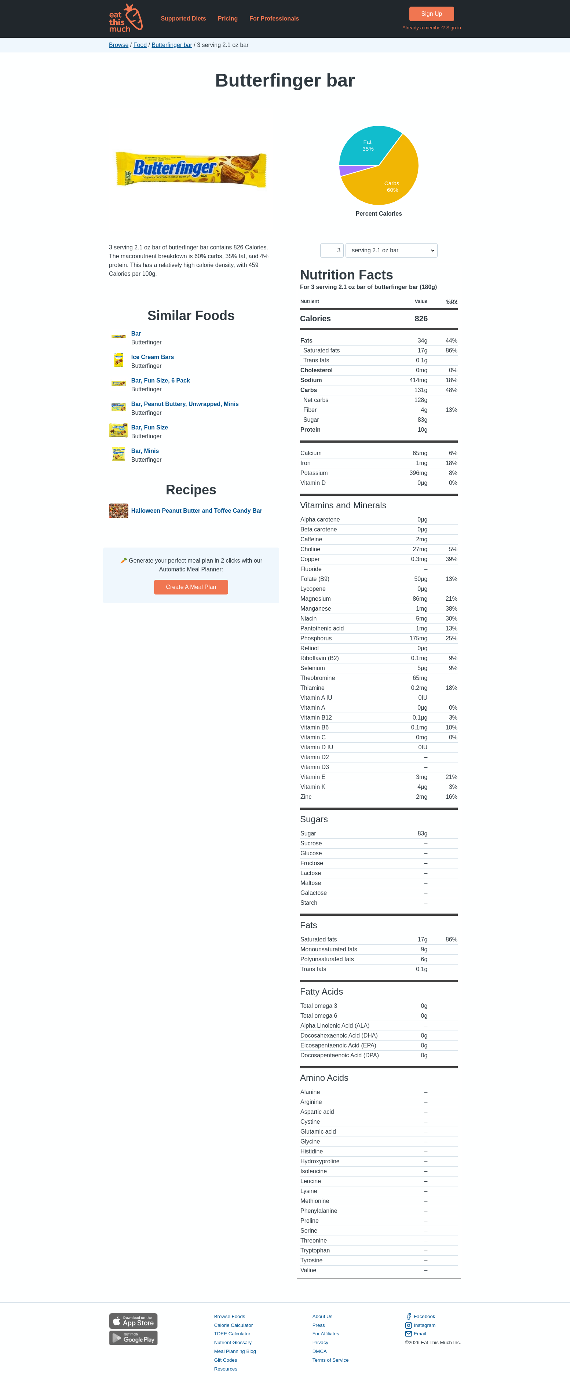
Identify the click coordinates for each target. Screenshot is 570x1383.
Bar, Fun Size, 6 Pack (160, 380)
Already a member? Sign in (431, 27)
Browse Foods (229, 1316)
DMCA (320, 1351)
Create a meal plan (191, 587)
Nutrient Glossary (233, 1342)
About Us (323, 1316)
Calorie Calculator (233, 1325)
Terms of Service (331, 1360)
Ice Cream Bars (152, 357)
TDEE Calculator (232, 1333)
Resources (225, 1369)
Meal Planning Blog (235, 1351)
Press (319, 1325)
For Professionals (274, 18)
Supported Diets (183, 18)
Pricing (228, 18)
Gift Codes (225, 1360)
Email (415, 1334)
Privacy (321, 1342)
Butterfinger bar (172, 45)
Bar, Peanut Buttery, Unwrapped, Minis (185, 404)
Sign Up (431, 14)
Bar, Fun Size (149, 427)
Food (140, 45)
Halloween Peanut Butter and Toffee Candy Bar (196, 511)
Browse (118, 45)
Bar (136, 333)
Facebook (420, 1316)
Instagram (420, 1325)
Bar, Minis (145, 451)
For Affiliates (326, 1333)
